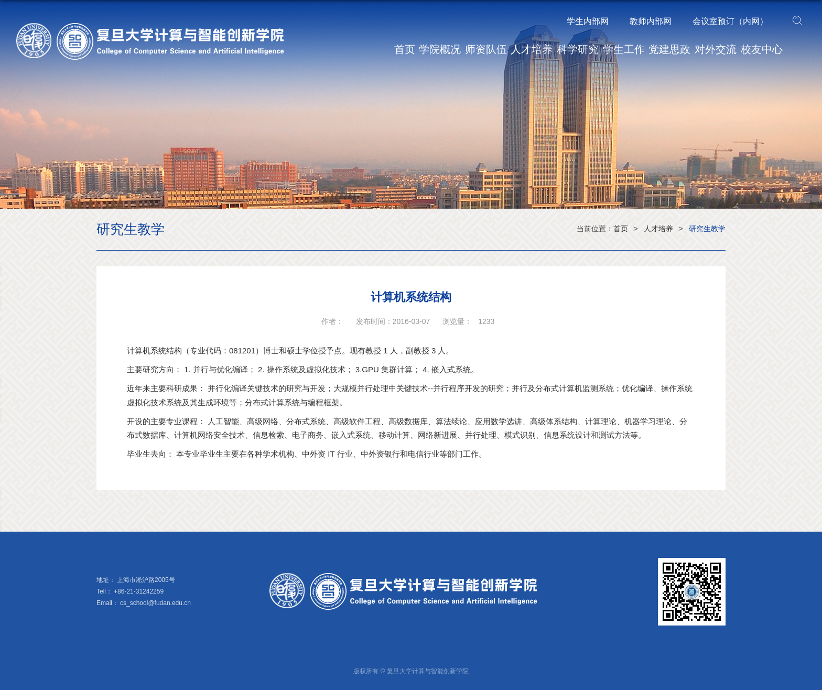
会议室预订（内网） (730, 21)
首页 (404, 49)
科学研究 (578, 49)
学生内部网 (588, 21)
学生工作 (624, 49)
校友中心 (762, 49)
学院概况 (440, 49)
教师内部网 (651, 21)
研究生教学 (707, 228)
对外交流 (716, 49)
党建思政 (669, 49)
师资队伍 (486, 49)
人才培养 (532, 49)
